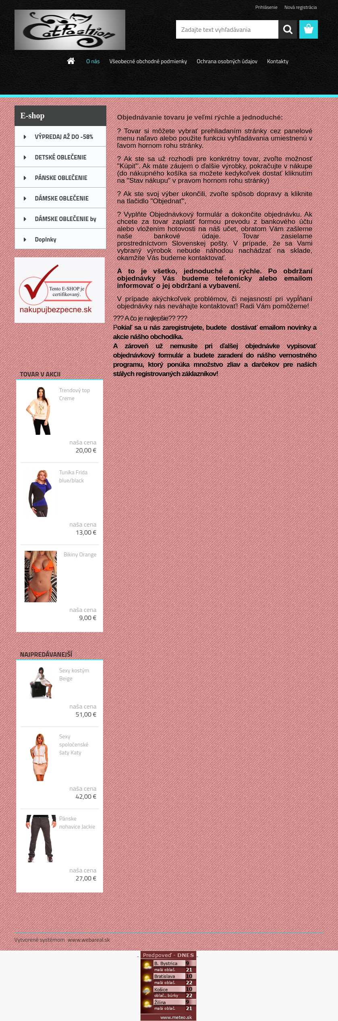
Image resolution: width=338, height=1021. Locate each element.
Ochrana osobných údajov (227, 61)
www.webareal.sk (89, 939)
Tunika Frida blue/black (73, 476)
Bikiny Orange (80, 554)
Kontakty (277, 61)
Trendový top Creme (74, 394)
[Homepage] (71, 61)
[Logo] (70, 30)
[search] (287, 29)
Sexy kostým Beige (74, 674)
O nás (93, 61)
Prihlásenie (266, 7)
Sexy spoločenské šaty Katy (74, 744)
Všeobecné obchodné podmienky (148, 61)
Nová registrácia (300, 7)
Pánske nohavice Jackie (77, 822)
